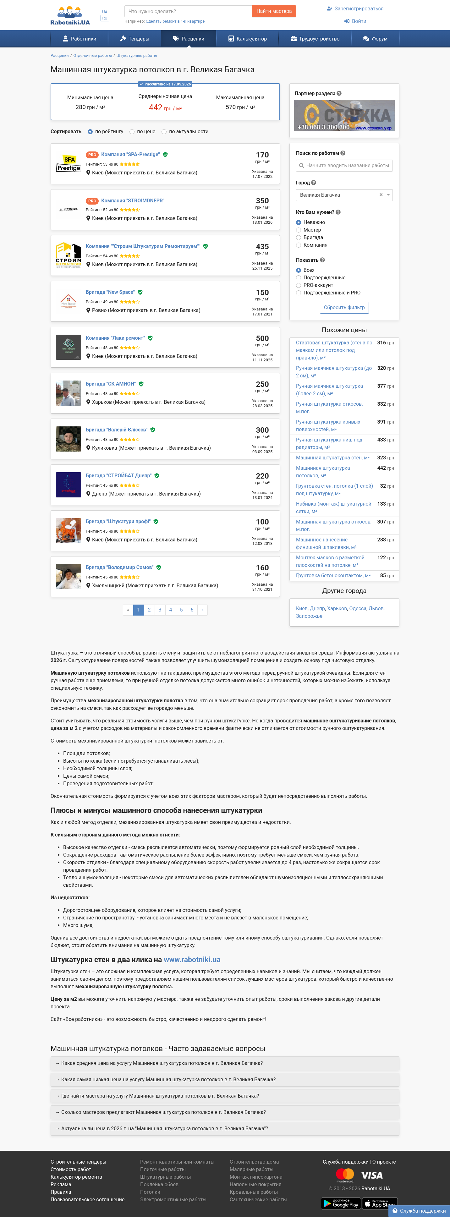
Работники (79, 39)
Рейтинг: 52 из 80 (102, 209)
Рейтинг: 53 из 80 (102, 164)
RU (104, 18)
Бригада (313, 237)
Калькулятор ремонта (76, 1177)
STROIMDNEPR (132, 201)
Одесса (357, 608)
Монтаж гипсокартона (256, 1177)
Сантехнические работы (258, 1200)
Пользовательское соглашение (88, 1200)
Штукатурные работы (165, 1177)
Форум (375, 39)
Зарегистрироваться (355, 9)
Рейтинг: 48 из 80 (102, 347)
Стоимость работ (71, 1169)
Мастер (312, 230)
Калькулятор (247, 39)
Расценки (188, 39)
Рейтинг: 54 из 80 (102, 256)
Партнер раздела (315, 93)
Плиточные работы (163, 1169)
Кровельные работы (254, 1192)
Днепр (317, 608)
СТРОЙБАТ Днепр (118, 476)
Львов (376, 608)
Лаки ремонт (115, 338)
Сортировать (66, 131)
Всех (309, 270)
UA (104, 11)
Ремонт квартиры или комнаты (177, 1162)
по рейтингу (109, 131)
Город (303, 183)
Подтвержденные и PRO (332, 293)
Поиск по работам (317, 153)
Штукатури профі (118, 521)
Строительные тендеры (78, 1162)
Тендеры (134, 39)
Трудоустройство (315, 39)
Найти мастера (274, 11)
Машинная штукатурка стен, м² (333, 458)
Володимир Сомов (120, 567)
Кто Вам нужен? (318, 212)
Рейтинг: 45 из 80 (102, 485)
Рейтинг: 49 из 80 (102, 301)
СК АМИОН (111, 384)
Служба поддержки (419, 1211)
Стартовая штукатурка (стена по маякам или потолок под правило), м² (334, 350)
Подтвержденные (324, 278)
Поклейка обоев (159, 1184)
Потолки (150, 1192)
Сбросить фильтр (344, 307)
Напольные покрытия (256, 1184)
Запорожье (309, 616)
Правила (61, 1192)
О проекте (384, 1162)
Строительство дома (254, 1162)
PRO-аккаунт (318, 285)
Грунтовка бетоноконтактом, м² (333, 575)
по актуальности (188, 131)
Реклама (61, 1184)
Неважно (314, 222)
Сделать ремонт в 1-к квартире (175, 21)
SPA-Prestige (130, 154)
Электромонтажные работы (173, 1200)
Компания (315, 245)
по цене (146, 131)
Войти (355, 21)
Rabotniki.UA (375, 1189)
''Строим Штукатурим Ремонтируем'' (143, 246)
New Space (110, 292)
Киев (302, 608)
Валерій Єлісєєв (116, 430)
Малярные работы (251, 1169)
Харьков (337, 608)
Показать (310, 260)
